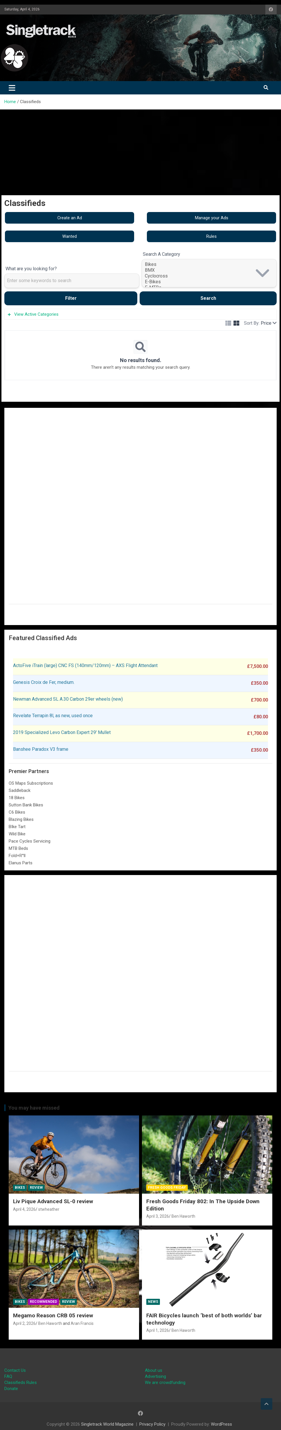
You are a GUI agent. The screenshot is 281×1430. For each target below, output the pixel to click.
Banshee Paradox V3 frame (40, 749)
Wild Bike (17, 834)
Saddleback (19, 790)
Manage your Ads (211, 217)
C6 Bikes (17, 812)
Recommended (43, 1302)
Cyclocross (209, 276)
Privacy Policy (152, 1424)
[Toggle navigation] (12, 87)
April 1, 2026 (157, 1330)
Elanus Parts (20, 862)
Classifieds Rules (20, 1382)
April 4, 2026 (24, 1209)
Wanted (69, 236)
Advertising (155, 1376)
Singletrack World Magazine (107, 1424)
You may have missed (34, 1108)
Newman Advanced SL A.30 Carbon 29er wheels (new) (68, 699)
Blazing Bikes (21, 819)
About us (153, 1370)
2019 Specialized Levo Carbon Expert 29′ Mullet (62, 732)
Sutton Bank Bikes (26, 805)
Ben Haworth (183, 1216)
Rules (211, 236)
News (153, 1302)
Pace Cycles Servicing (29, 841)
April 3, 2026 (157, 1216)
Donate (11, 1388)
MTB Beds (18, 848)
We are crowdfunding (165, 1382)
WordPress (221, 1424)
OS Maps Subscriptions (31, 783)
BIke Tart (17, 826)
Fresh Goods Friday (167, 1188)
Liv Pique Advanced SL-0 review (53, 1201)
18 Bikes (17, 797)
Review (36, 1188)
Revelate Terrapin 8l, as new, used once (53, 715)
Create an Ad (69, 217)
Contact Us (15, 1370)
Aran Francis (82, 1323)
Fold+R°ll (17, 855)
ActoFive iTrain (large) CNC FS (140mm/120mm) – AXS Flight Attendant (86, 665)
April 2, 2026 (24, 1323)
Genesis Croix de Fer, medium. (43, 682)
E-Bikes (209, 282)
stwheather (48, 1209)
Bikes (209, 264)
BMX (209, 270)
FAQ (8, 1376)
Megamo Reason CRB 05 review (53, 1315)
